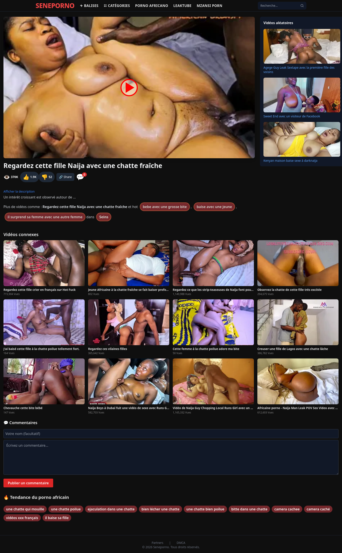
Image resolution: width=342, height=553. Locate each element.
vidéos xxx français (22, 517)
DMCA (181, 543)
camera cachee (287, 509)
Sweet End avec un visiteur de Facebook (291, 116)
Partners (158, 543)
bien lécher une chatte (160, 509)
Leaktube (182, 5)
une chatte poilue (66, 509)
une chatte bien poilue (205, 509)
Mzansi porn (209, 5)
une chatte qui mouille (25, 509)
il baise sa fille (57, 517)
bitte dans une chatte (249, 509)
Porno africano (151, 5)
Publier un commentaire (28, 483)
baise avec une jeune (214, 206)
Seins (103, 217)
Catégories (117, 5)
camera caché (318, 509)
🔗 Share (65, 177)
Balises (89, 5)
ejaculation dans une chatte (111, 509)
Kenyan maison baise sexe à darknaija (290, 160)
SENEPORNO (55, 6)
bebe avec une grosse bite (165, 206)
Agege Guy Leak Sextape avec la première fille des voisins (299, 69)
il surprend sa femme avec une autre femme (45, 217)
